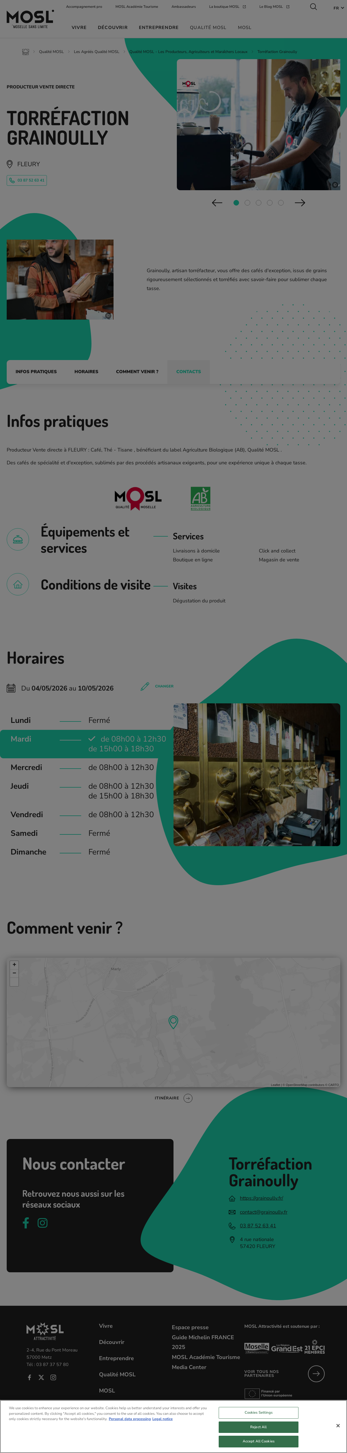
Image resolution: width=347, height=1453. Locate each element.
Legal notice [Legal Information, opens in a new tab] (162, 1420)
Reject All (258, 1428)
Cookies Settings (259, 1413)
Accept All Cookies (258, 1442)
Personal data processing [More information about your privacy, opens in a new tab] (130, 1420)
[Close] (338, 1427)
